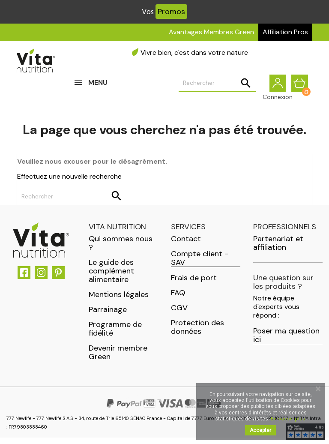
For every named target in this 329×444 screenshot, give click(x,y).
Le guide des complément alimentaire (111, 277)
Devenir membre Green (118, 358)
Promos (171, 11)
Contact (186, 245)
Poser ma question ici (286, 342)
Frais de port (194, 284)
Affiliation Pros (285, 31)
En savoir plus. (288, 418)
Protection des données (197, 333)
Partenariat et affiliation (278, 249)
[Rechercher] (217, 86)
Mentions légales (119, 301)
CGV (179, 314)
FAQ (178, 299)
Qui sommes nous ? (121, 249)
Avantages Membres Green (211, 31)
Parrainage (108, 316)
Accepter (260, 430)
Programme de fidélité (115, 335)
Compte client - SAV (199, 264)
